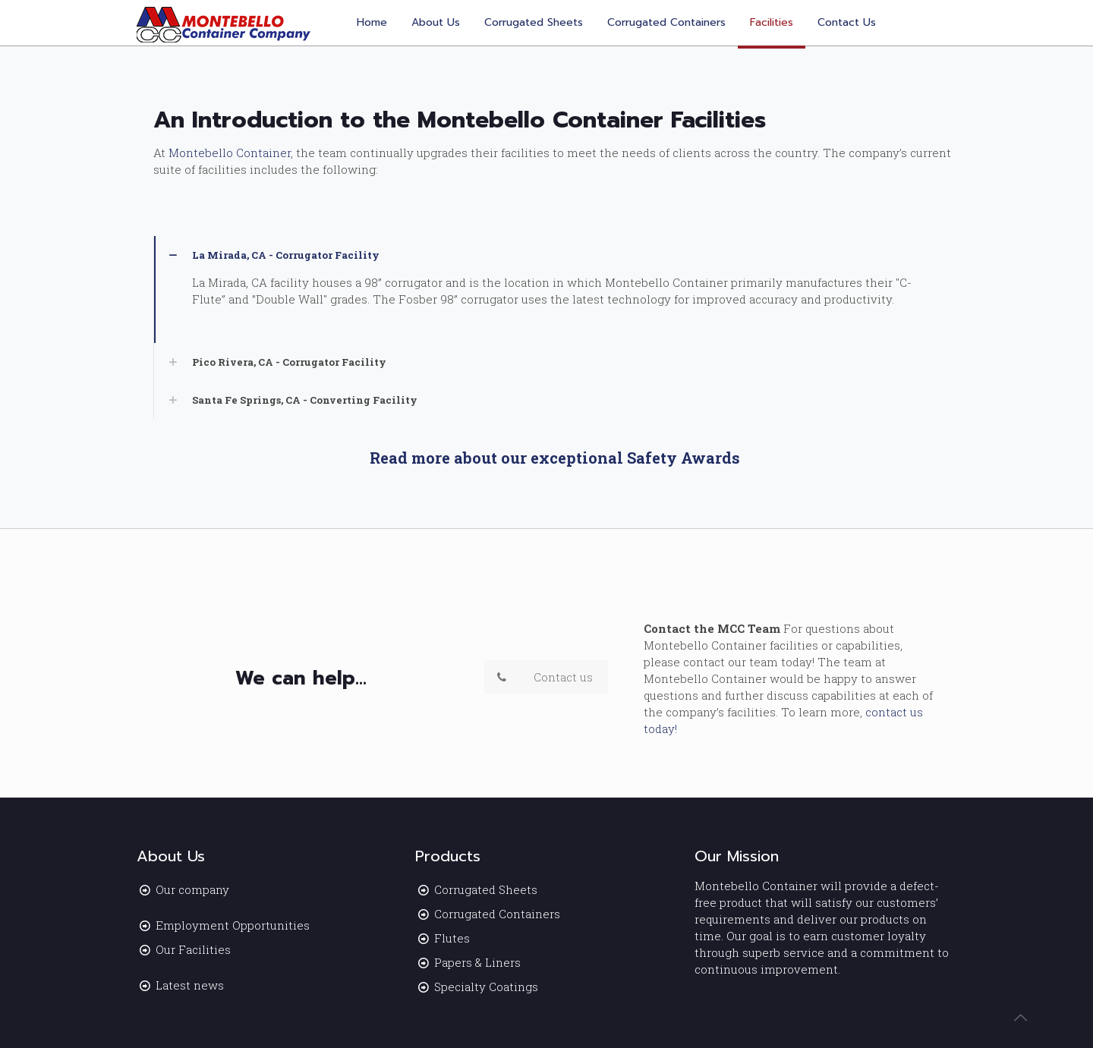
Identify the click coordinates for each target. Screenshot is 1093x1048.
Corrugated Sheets (485, 889)
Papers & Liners (477, 962)
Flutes (452, 938)
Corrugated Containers (497, 913)
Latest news (190, 985)
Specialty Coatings (486, 986)
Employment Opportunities (233, 925)
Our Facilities (193, 949)
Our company (192, 889)
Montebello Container (230, 152)
